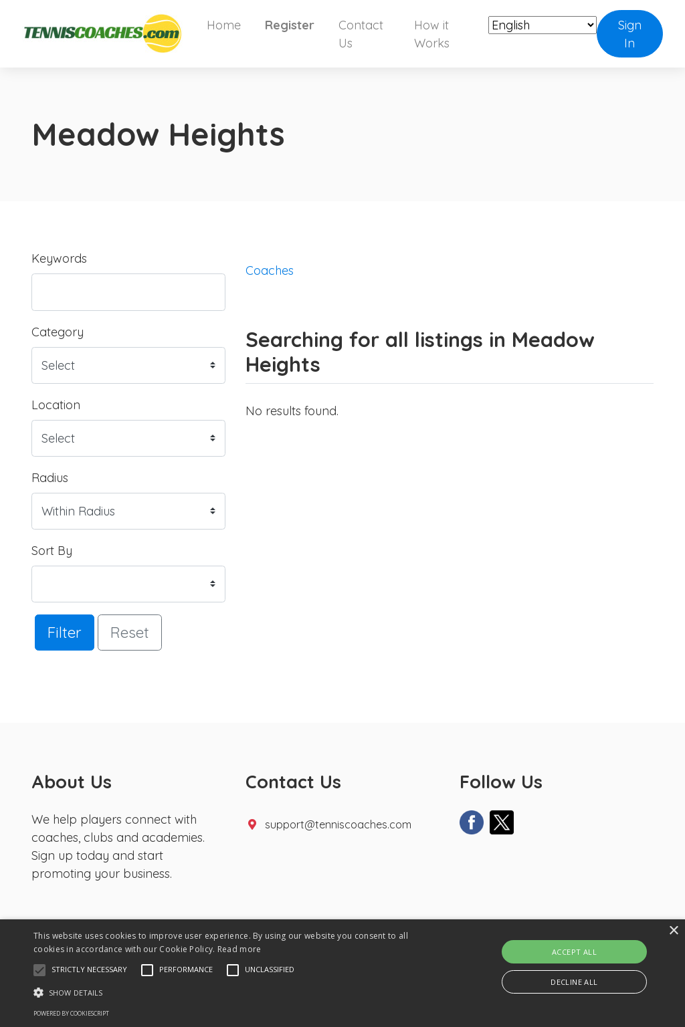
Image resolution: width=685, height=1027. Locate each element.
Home (224, 25)
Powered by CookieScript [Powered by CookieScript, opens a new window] (71, 1013)
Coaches (270, 270)
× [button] (673, 931)
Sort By (51, 550)
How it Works (432, 34)
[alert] (342, 973)
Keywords (59, 258)
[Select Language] (542, 25)
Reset (129, 632)
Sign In (630, 34)
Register (289, 25)
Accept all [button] (574, 952)
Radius (49, 477)
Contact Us (360, 34)
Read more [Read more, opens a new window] (239, 949)
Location (55, 405)
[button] (39, 970)
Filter (64, 632)
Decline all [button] (574, 982)
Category (57, 332)
